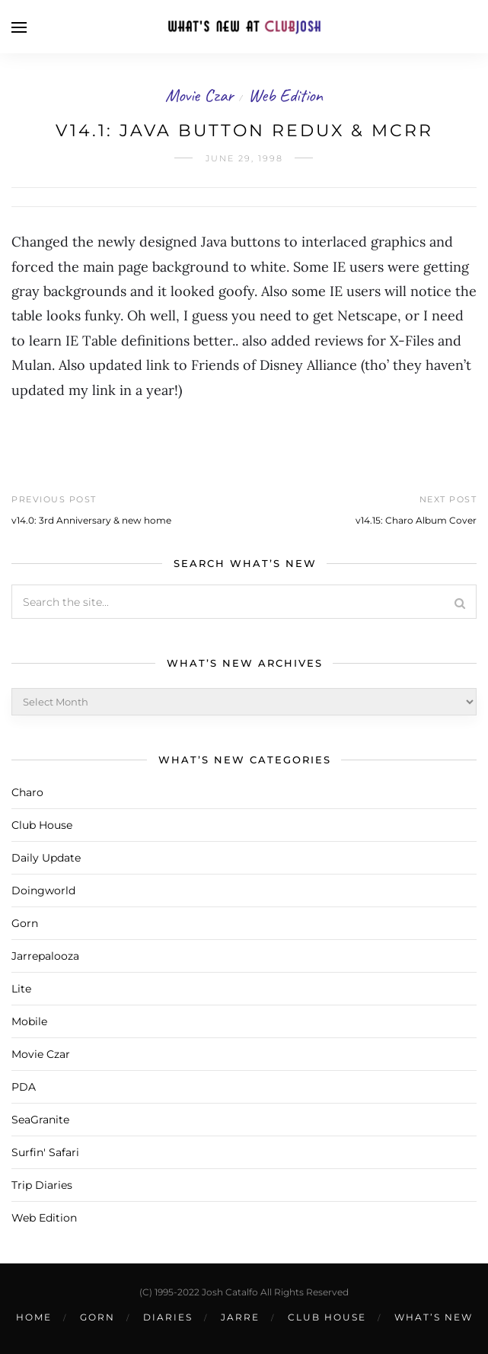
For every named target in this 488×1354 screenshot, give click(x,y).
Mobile (29, 1021)
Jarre (240, 1317)
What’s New (433, 1317)
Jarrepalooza (45, 956)
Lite (21, 989)
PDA (23, 1087)
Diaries (168, 1317)
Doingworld (43, 890)
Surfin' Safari (45, 1152)
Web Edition (285, 95)
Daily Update (46, 858)
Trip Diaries (41, 1185)
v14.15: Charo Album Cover (416, 520)
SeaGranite (40, 1119)
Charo (27, 792)
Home (34, 1317)
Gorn (24, 923)
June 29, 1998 (244, 158)
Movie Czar (199, 95)
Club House (41, 825)
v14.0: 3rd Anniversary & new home (91, 520)
